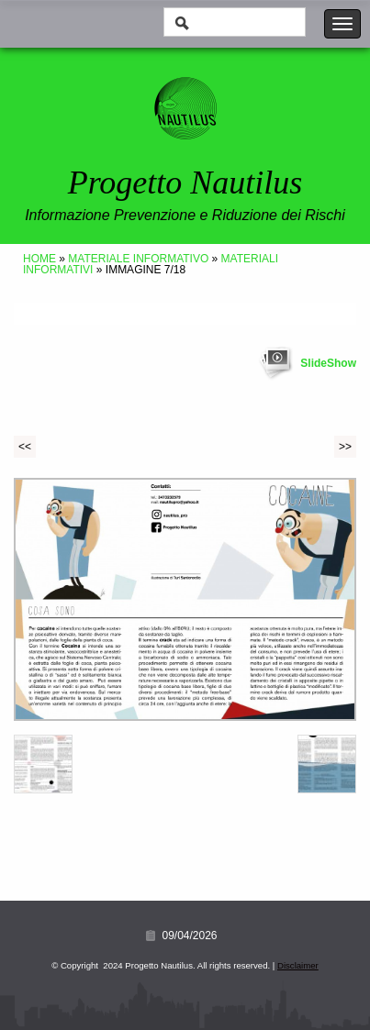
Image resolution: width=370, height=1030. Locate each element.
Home (39, 258)
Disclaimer (298, 965)
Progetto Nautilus (185, 182)
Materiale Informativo (138, 258)
